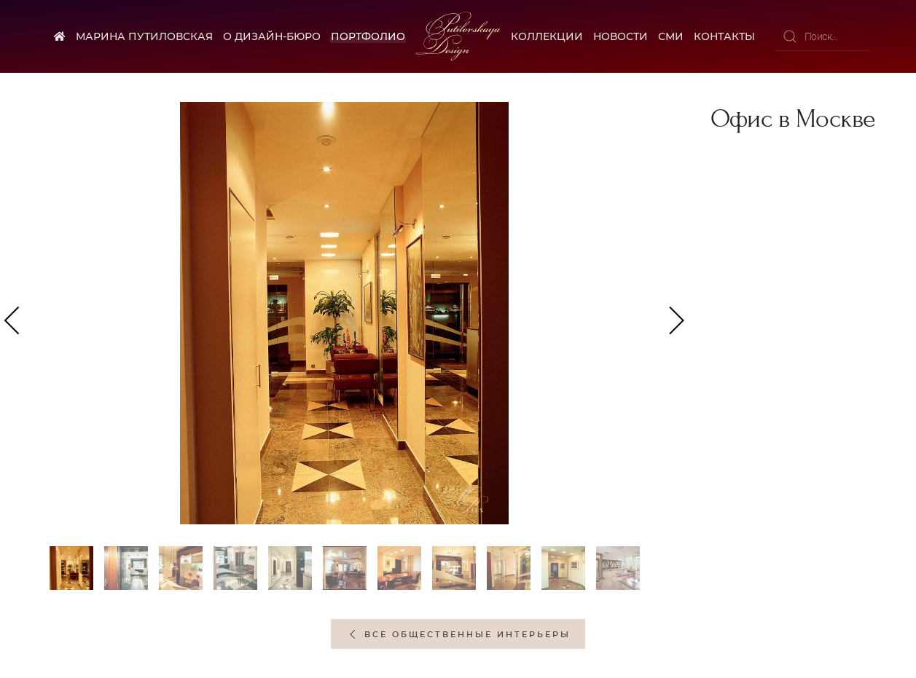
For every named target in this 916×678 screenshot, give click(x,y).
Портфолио (368, 36)
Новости (620, 36)
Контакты (724, 36)
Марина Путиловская (144, 36)
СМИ (671, 36)
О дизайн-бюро (272, 36)
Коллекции (547, 36)
